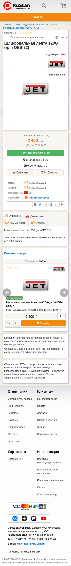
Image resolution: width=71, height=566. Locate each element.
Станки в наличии (47, 420)
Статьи (41, 487)
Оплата (41, 406)
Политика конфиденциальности (49, 461)
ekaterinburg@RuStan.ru (31, 543)
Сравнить (21, 172)
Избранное (49, 172)
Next (64, 292)
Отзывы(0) (10, 33)
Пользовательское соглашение (47, 471)
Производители (16, 427)
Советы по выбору (47, 494)
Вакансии (13, 420)
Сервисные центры (48, 434)
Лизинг (41, 427)
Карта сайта (14, 441)
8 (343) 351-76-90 (35, 159)
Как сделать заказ (47, 399)
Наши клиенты (16, 406)
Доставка (42, 413)
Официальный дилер (39, 198)
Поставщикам (15, 459)
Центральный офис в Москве (24, 552)
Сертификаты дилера (20, 399)
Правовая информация (50, 480)
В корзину (43, 323)
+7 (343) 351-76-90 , (25, 539)
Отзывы (12, 434)
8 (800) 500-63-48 (46, 539)
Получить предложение (35, 152)
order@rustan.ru (35, 165)
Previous (7, 292)
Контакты (13, 413)
